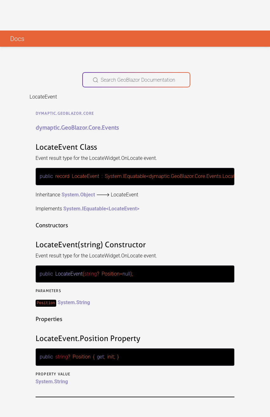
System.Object (78, 194)
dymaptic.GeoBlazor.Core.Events (77, 127)
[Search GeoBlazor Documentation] (136, 79)
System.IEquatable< (86, 208)
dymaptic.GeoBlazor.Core (65, 113)
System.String (73, 302)
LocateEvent (123, 208)
